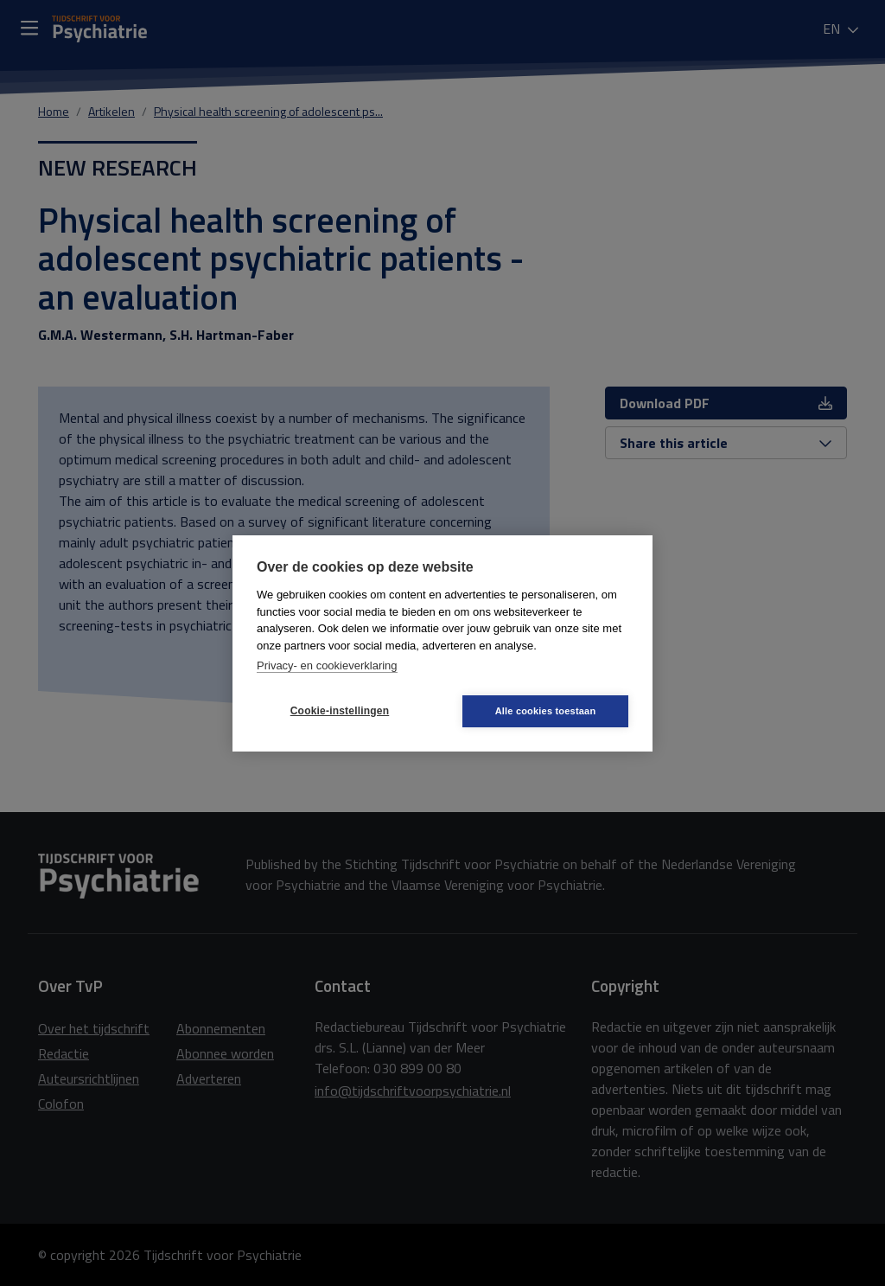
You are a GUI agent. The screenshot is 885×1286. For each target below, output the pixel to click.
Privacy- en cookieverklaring (327, 665)
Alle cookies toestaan (545, 711)
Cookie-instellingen (339, 711)
